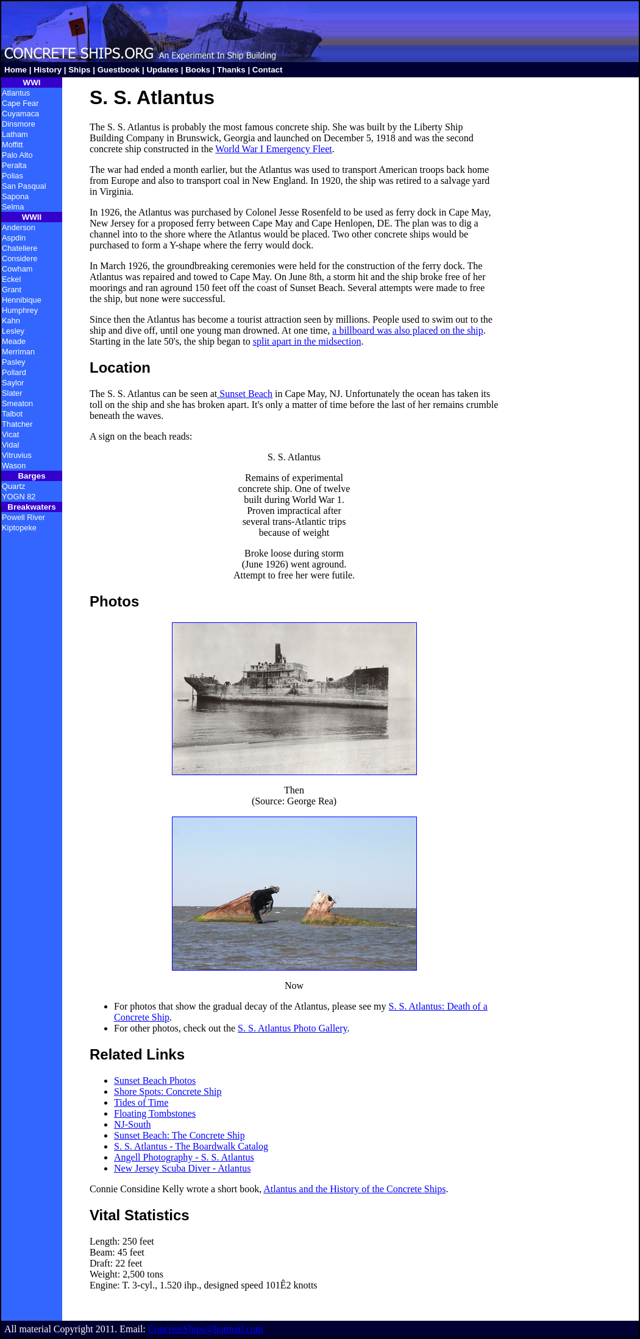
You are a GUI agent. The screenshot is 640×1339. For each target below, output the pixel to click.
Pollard (14, 372)
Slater (12, 393)
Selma (13, 206)
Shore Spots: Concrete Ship (167, 1091)
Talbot (12, 413)
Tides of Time (141, 1102)
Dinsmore (18, 123)
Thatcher (17, 424)
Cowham (17, 268)
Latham (15, 134)
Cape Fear (20, 103)
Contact (267, 69)
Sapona (15, 196)
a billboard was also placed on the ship (407, 330)
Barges (31, 475)
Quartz (13, 486)
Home (15, 69)
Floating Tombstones (155, 1113)
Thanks (231, 69)
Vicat (10, 434)
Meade (14, 341)
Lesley (13, 331)
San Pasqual (24, 186)
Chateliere (19, 248)
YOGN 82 (18, 496)
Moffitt (12, 144)
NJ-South (132, 1124)
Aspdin (14, 237)
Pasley (13, 362)
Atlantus (16, 92)
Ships (79, 69)
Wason (14, 465)
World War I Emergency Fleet (273, 149)
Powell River (23, 517)
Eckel (11, 279)
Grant (11, 289)
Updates (162, 69)
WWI (32, 82)
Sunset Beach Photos (155, 1080)
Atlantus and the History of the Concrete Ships (354, 1189)
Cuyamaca (20, 113)
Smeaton (17, 403)
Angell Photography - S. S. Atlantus (184, 1157)
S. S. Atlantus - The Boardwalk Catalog (191, 1146)
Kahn (11, 320)
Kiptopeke (19, 527)
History (48, 69)
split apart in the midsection (307, 341)
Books (197, 69)
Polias (12, 175)
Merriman (18, 351)
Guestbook (119, 69)
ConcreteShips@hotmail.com (205, 1329)
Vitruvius (17, 455)
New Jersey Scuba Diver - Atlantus (182, 1168)
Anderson (18, 227)
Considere (19, 258)
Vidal (10, 444)
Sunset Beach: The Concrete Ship (179, 1135)
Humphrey (20, 310)
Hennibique (21, 299)
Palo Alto (17, 155)
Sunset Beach (244, 393)
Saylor (13, 382)
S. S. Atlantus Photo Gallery (292, 1028)
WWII (32, 217)
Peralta (14, 165)
